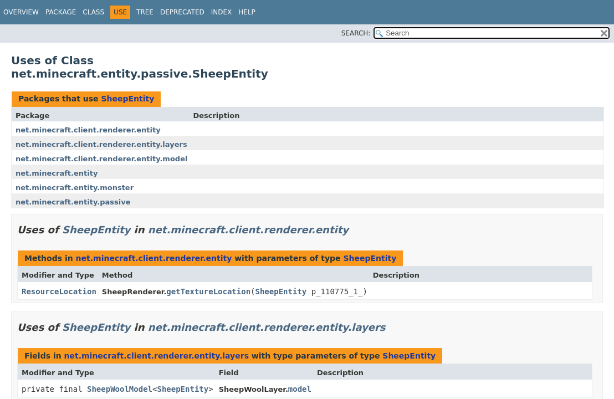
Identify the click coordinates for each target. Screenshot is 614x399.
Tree (145, 12)
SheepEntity (127, 98)
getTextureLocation (208, 291)
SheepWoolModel (119, 389)
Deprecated (182, 12)
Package (60, 12)
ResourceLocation (59, 291)
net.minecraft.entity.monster (75, 187)
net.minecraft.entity (57, 173)
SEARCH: (356, 33)
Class (93, 12)
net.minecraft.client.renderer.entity (88, 130)
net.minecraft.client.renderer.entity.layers (101, 144)
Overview (21, 12)
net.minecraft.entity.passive (73, 202)
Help (246, 12)
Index (221, 12)
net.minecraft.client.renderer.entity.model (101, 159)
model (299, 389)
